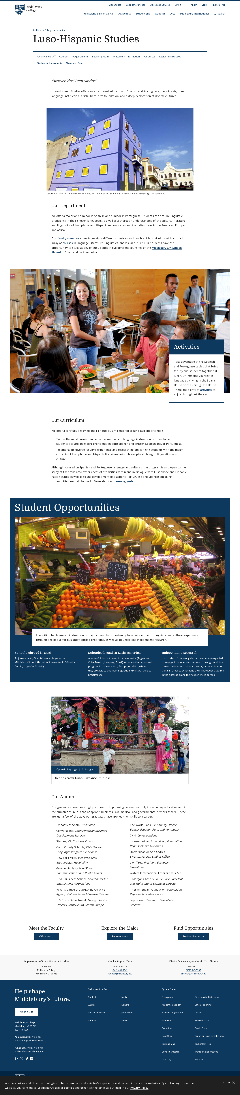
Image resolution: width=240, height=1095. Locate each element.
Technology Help (203, 1043)
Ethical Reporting (203, 1004)
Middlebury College (42, 30)
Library (198, 1012)
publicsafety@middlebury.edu (29, 1051)
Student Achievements (49, 63)
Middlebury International (194, 13)
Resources (149, 56)
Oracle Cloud (201, 1028)
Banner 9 (166, 1020)
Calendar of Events (135, 4)
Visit (204, 4)
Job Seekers (127, 1012)
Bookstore (167, 1028)
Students (92, 997)
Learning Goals (101, 56)
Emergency (167, 997)
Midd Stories (115, 4)
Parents (92, 1020)
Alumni (91, 1004)
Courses (64, 56)
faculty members (68, 238)
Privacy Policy (139, 1087)
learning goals (124, 481)
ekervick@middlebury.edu (193, 973)
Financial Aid (218, 4)
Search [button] (219, 13)
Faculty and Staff (46, 56)
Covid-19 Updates (170, 1051)
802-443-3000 (34, 1036)
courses (68, 243)
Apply (194, 4)
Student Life (143, 13)
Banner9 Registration (172, 1012)
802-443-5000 (21, 1029)
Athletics (160, 13)
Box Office (167, 1035)
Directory (166, 1059)
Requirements (80, 56)
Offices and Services (160, 4)
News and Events (76, 63)
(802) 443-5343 (120, 970)
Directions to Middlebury (207, 997)
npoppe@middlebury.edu (120, 973)
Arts (172, 13)
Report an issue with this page (210, 1035)
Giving (178, 4)
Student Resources (193, 936)
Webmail (199, 1059)
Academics (124, 13)
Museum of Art (202, 1020)
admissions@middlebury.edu (29, 1040)
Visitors (125, 1020)
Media (124, 997)
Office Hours (46, 936)
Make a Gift (26, 1012)
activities (206, 390)
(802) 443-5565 (193, 970)
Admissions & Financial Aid (98, 13)
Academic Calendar (171, 1004)
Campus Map (168, 1043)
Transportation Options (206, 1051)
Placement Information (126, 56)
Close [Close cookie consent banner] (229, 1082)
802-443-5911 (36, 1047)
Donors (125, 1004)
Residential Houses (170, 56)
